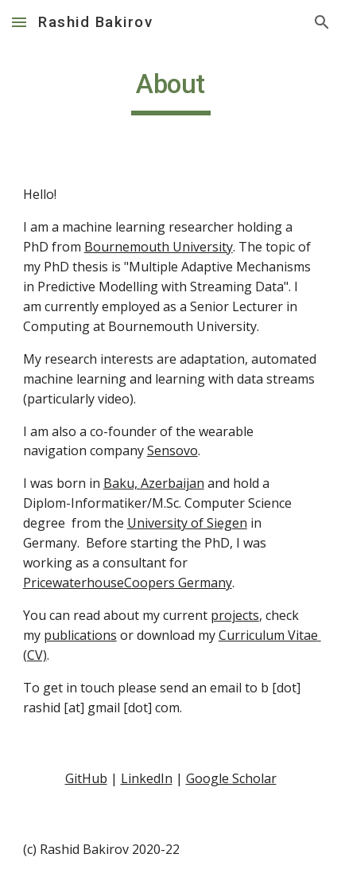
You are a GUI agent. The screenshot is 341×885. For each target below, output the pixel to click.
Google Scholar (231, 778)
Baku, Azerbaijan (153, 483)
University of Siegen (187, 523)
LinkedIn (146, 778)
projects (235, 615)
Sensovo (172, 450)
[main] (171, 91)
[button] (19, 22)
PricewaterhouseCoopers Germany (127, 582)
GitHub (86, 778)
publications (80, 635)
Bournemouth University (158, 246)
